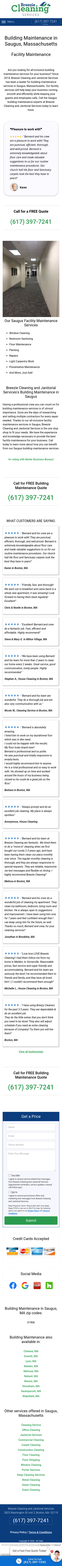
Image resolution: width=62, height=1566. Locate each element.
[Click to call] (31, 1561)
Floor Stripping (31, 1455)
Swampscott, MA (31, 1387)
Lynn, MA (31, 1357)
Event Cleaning (31, 1485)
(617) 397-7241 (46, 21)
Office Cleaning (31, 1425)
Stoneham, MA (31, 1382)
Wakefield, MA (31, 1392)
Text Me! (15, 1171)
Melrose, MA (30, 1367)
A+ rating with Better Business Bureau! (31, 455)
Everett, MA (31, 1352)
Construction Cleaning (31, 1445)
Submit (31, 1217)
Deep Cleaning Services (31, 1470)
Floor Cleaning (31, 1450)
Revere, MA (31, 1377)
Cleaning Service (31, 1420)
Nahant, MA (31, 1372)
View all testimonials (31, 1047)
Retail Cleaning (31, 1475)
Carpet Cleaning (30, 1440)
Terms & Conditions (40, 1528)
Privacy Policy (33, 1207)
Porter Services (31, 1465)
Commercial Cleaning (31, 1435)
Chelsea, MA (31, 1347)
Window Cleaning (31, 1460)
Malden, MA (31, 1362)
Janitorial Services (31, 1430)
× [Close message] (47, 1547)
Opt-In (14, 1188)
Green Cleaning (31, 1480)
